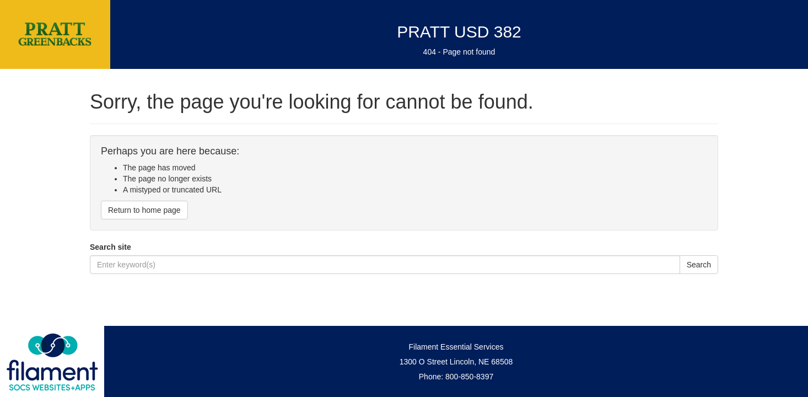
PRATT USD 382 (459, 32)
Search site (110, 247)
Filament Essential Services (456, 346)
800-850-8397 (469, 376)
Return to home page (144, 210)
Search (699, 264)
